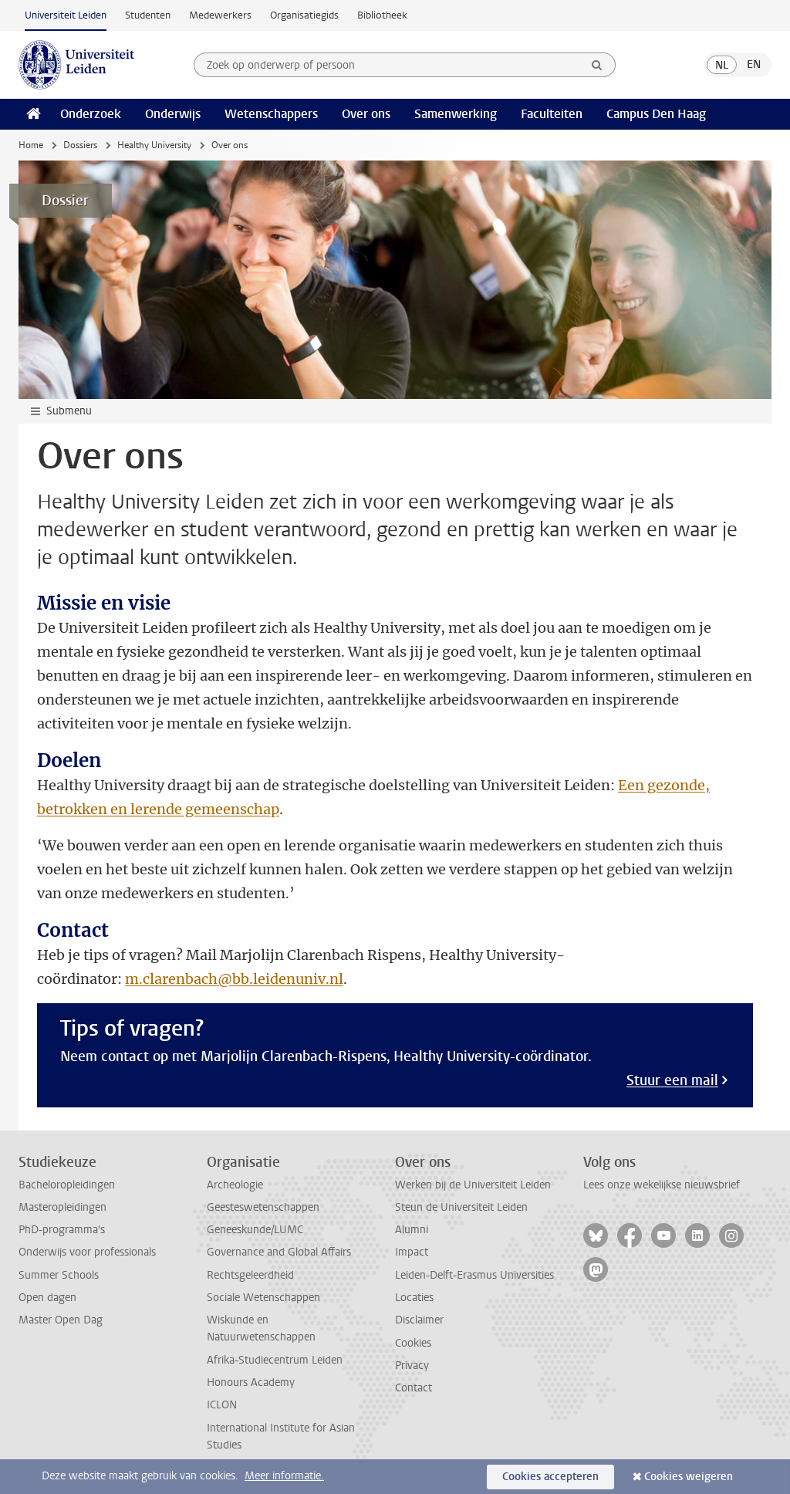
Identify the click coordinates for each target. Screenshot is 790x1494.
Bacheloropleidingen (67, 1185)
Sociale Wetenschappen (263, 1297)
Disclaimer (419, 1320)
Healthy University (154, 145)
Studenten (147, 15)
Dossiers (80, 145)
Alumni (411, 1229)
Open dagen (47, 1297)
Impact (411, 1252)
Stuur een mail (672, 1080)
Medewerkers (220, 15)
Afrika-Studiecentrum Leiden (275, 1360)
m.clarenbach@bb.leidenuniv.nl (234, 979)
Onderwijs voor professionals (87, 1252)
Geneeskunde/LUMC (255, 1229)
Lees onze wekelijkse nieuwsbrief (661, 1185)
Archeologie (235, 1185)
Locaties (414, 1297)
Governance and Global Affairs (279, 1252)
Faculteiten (551, 114)
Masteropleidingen (62, 1207)
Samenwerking (455, 114)
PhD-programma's (62, 1229)
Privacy (412, 1365)
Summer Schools (59, 1275)
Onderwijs (173, 114)
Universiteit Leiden (65, 15)
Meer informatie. (284, 1476)
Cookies (413, 1343)
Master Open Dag (61, 1320)
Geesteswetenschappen (263, 1207)
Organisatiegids (304, 15)
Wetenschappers (271, 114)
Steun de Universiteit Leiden (461, 1207)
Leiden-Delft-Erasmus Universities (474, 1275)
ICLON (222, 1405)
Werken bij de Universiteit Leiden (473, 1185)
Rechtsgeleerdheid (250, 1275)
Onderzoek (90, 114)
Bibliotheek (382, 15)
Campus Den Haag (656, 114)
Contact (413, 1388)
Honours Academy (251, 1382)
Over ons (366, 114)
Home (31, 145)
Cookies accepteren (550, 1476)
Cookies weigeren (688, 1476)
